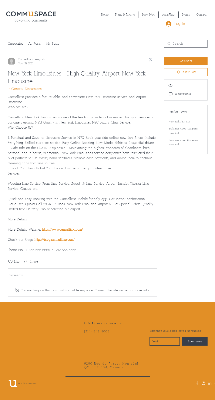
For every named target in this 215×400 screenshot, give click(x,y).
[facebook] (197, 383)
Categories (15, 44)
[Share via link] (30, 261)
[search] (186, 44)
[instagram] (203, 383)
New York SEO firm (179, 121)
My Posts (52, 44)
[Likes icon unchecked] (10, 261)
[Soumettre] (195, 341)
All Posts (34, 44)
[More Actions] (154, 59)
